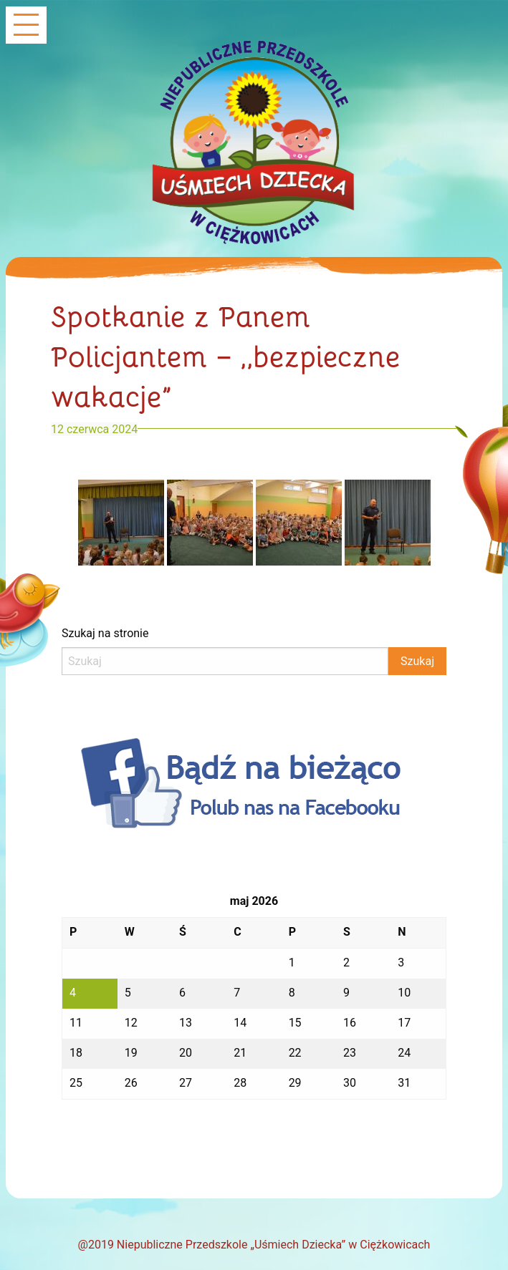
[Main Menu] (26, 26)
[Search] (225, 661)
